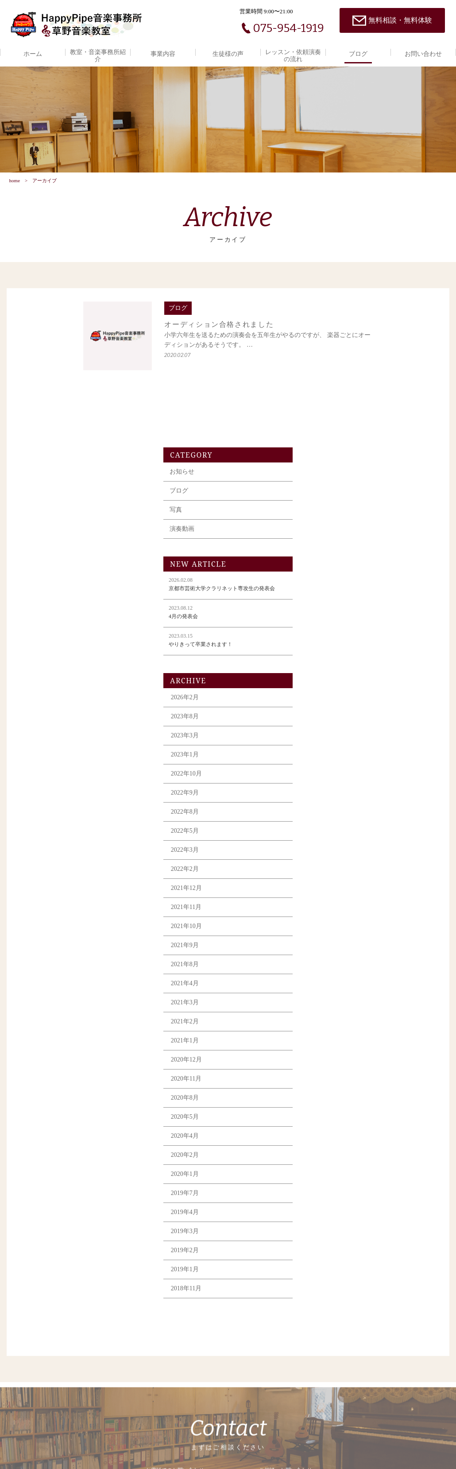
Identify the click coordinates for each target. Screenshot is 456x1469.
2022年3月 (336, 715)
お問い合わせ (423, 54)
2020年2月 (336, 1020)
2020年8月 (336, 963)
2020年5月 (336, 982)
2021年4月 (336, 849)
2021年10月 (337, 791)
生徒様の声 (228, 54)
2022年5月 (336, 696)
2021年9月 (336, 810)
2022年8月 (336, 677)
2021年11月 (337, 772)
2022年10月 (337, 639)
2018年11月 (337, 1154)
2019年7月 (336, 1058)
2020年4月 (336, 1001)
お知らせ (333, 337)
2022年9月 (336, 658)
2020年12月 (337, 925)
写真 (327, 375)
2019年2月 (336, 1116)
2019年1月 (336, 1135)
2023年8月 (336, 582)
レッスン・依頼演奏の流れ (293, 56)
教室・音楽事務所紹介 (98, 56)
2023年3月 (336, 601)
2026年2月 (336, 563)
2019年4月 (336, 1077)
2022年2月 (336, 734)
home (14, 185)
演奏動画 (333, 394)
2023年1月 (336, 620)
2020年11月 (337, 944)
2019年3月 (336, 1096)
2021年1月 (336, 906)
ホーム (32, 54)
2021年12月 (337, 753)
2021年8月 (336, 830)
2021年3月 (336, 868)
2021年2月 (336, 887)
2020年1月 (336, 1039)
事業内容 (163, 54)
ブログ (358, 54)
